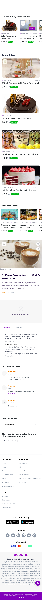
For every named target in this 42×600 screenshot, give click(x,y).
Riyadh (4, 463)
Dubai (2, 269)
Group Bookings (24, 475)
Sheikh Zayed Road (10, 441)
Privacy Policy (6, 508)
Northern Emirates (8, 486)
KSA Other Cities (7, 475)
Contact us (6, 500)
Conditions (18, 327)
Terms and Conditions (9, 504)
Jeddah (4, 467)
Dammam (5, 471)
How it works (23, 463)
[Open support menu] (37, 583)
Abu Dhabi (5, 482)
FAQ (20, 467)
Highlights (6, 327)
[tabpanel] (9, 34)
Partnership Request (26, 471)
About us (5, 496)
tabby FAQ (22, 482)
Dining (9, 269)
